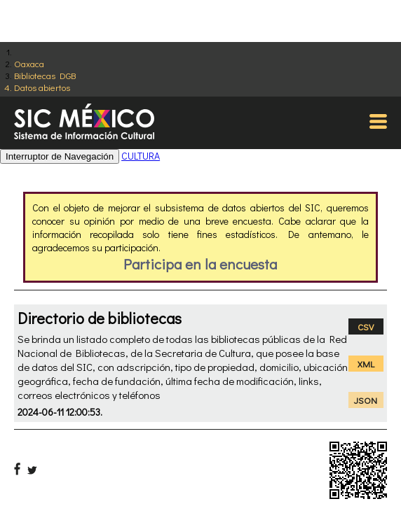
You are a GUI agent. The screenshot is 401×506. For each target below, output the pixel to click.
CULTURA (140, 155)
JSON (365, 400)
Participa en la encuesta (200, 264)
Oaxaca (29, 63)
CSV (366, 326)
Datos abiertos (42, 87)
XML (366, 364)
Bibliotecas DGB (45, 75)
